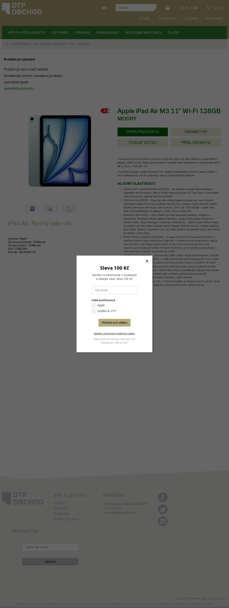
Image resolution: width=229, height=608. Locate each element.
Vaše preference (103, 300)
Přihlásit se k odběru (114, 323)
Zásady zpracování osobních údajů (114, 333)
